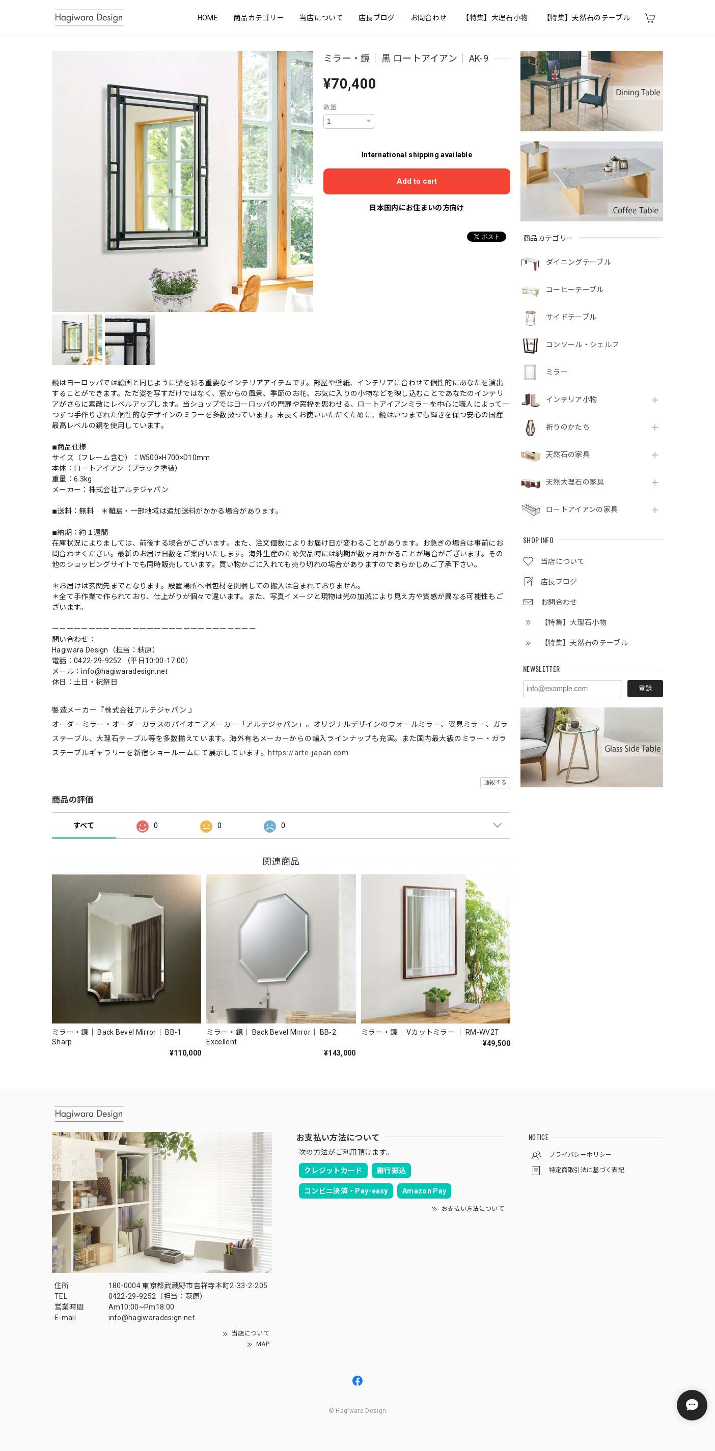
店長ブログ (377, 18)
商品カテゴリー (258, 18)
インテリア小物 (571, 399)
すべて (83, 825)
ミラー (557, 372)
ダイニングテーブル (578, 262)
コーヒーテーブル (575, 290)
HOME (208, 18)
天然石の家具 (568, 454)
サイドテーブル (571, 317)
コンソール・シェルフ (582, 344)
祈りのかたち (568, 427)
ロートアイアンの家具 (582, 509)
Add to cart (417, 181)
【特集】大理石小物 (495, 18)
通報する (495, 782)
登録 (645, 688)
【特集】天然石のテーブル (586, 18)
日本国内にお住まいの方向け (416, 208)
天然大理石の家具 (575, 482)
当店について (321, 18)
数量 (330, 107)
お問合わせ (428, 18)
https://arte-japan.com (308, 753)
